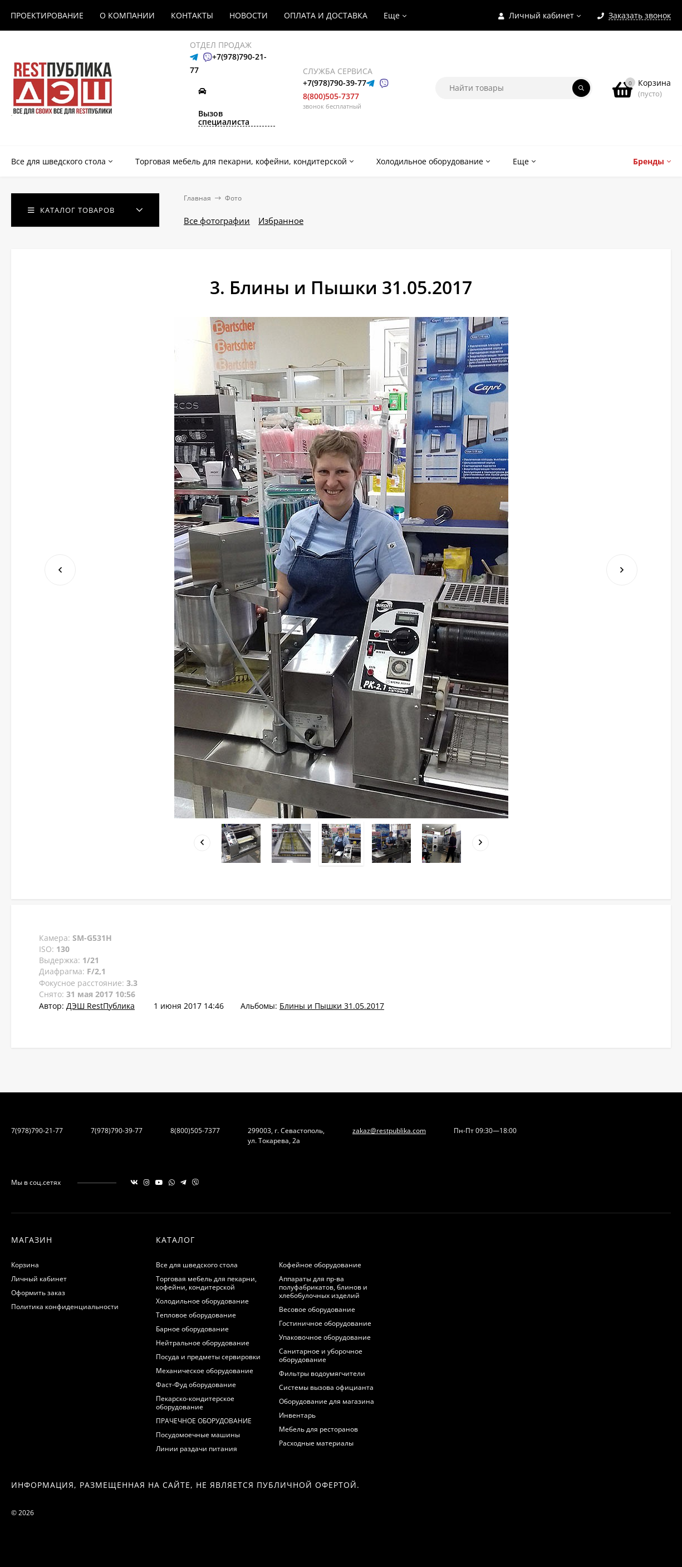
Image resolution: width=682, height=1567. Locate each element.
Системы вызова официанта (326, 1387)
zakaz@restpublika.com (389, 1130)
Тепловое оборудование (196, 1315)
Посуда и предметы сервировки (208, 1356)
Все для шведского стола (197, 1265)
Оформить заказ (38, 1292)
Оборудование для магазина (326, 1401)
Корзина (25, 1265)
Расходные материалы (316, 1443)
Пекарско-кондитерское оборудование (195, 1403)
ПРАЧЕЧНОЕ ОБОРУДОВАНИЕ (204, 1421)
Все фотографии (217, 220)
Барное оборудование (192, 1329)
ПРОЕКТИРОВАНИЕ (47, 15)
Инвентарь (297, 1415)
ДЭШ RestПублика (100, 1005)
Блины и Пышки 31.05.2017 (331, 1005)
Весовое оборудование (317, 1309)
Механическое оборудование (204, 1370)
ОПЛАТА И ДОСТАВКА (325, 15)
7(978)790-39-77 (117, 1130)
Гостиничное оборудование (325, 1323)
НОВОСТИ (248, 15)
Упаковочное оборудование (325, 1337)
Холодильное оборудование (202, 1301)
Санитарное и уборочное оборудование (320, 1355)
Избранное (280, 220)
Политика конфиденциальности (65, 1306)
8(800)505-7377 (331, 96)
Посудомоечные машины (198, 1434)
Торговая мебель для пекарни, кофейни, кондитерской (206, 1283)
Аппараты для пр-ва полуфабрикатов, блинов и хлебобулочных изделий (323, 1287)
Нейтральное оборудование (202, 1343)
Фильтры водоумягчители (322, 1373)
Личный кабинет (39, 1278)
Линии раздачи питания (196, 1448)
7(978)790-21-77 (37, 1130)
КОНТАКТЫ (192, 15)
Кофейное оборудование (320, 1265)
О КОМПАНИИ (127, 15)
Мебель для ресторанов (318, 1429)
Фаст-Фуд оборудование (196, 1384)
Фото (233, 198)
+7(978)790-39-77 (334, 82)
